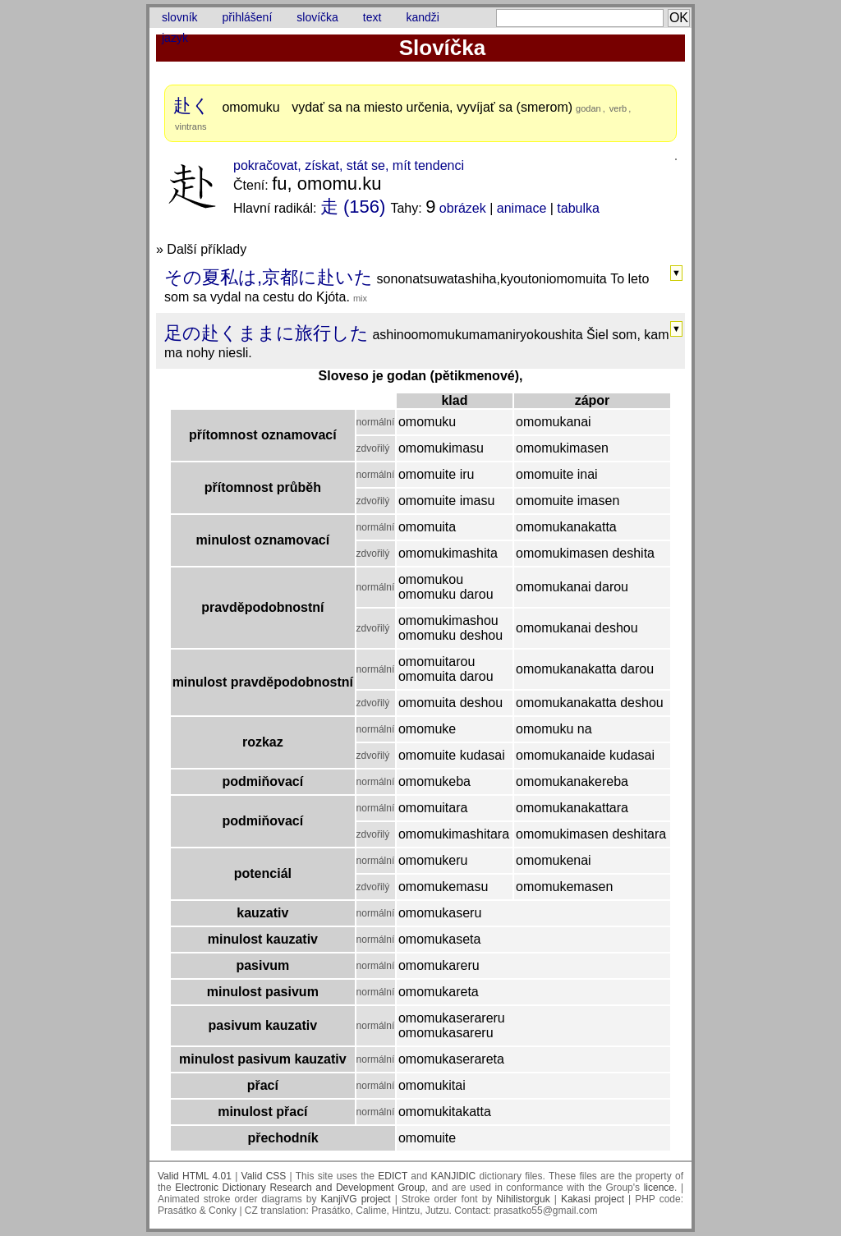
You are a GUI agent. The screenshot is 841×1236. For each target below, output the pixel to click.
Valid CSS (264, 1176)
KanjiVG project (356, 1199)
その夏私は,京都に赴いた (268, 277)
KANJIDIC (453, 1176)
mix (360, 298)
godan (588, 108)
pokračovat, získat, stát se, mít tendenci (348, 165)
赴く (191, 105)
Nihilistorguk (522, 1199)
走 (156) (352, 206)
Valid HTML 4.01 (195, 1176)
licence (659, 1187)
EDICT (392, 1176)
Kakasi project (592, 1199)
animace (521, 208)
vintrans (191, 126)
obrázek (462, 208)
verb (618, 108)
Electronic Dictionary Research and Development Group (300, 1187)
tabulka (578, 208)
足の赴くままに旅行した (266, 333)
